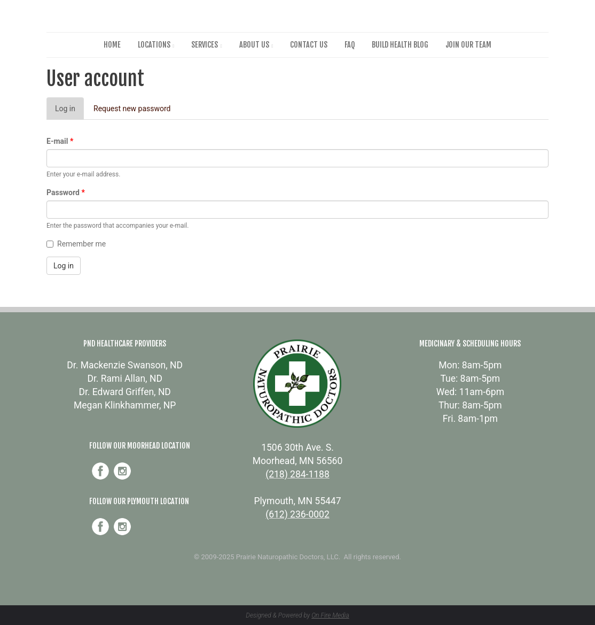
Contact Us (308, 44)
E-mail (59, 141)
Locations (154, 44)
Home (112, 44)
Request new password (132, 108)
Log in (69, 111)
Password (65, 192)
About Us (254, 44)
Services (204, 44)
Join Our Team (468, 44)
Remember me (76, 244)
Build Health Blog (400, 44)
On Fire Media (330, 615)
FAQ (350, 44)
